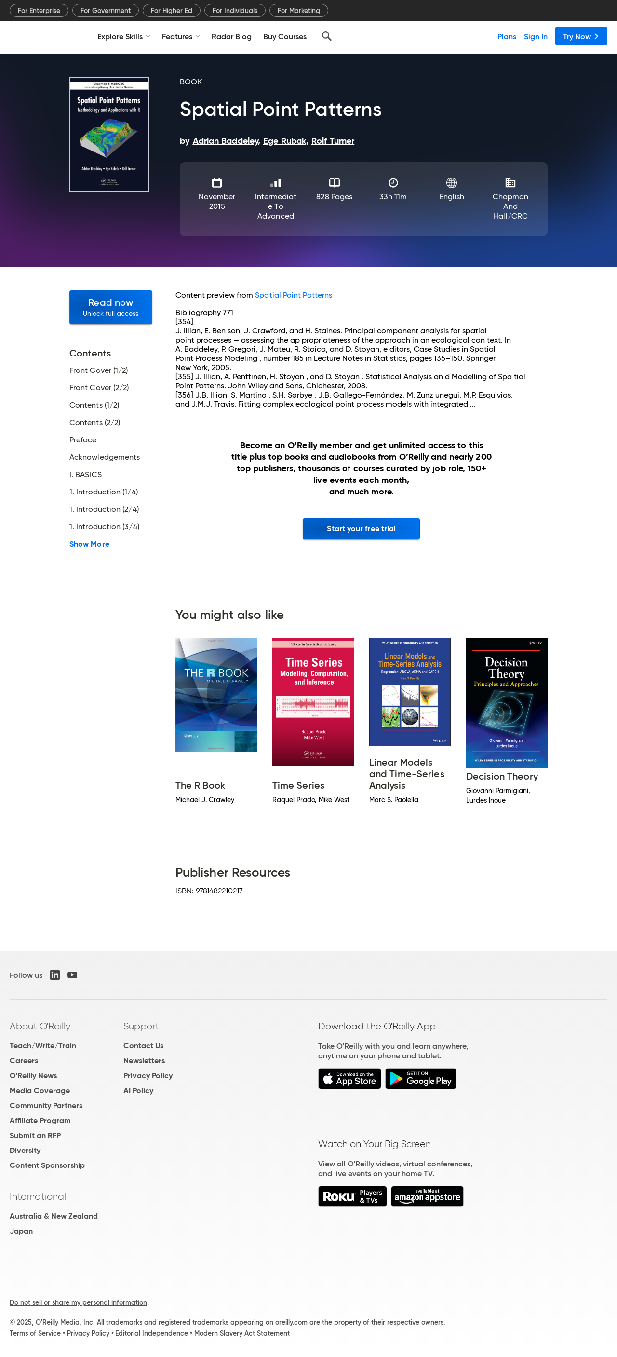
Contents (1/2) (94, 405)
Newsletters (144, 1060)
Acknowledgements (104, 457)
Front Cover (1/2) (98, 370)
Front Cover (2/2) (99, 388)
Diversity (25, 1150)
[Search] (326, 36)
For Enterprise (39, 10)
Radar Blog (232, 36)
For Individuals (235, 10)
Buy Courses (285, 36)
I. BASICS (85, 475)
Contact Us (143, 1046)
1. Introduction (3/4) (104, 527)
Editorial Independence (151, 1333)
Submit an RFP (35, 1135)
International (38, 1196)
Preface (83, 440)
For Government (105, 10)
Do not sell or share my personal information (78, 1302)
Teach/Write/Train (43, 1046)
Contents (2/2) (94, 422)
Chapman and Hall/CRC (511, 206)
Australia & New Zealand (54, 1216)
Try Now (581, 36)
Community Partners (46, 1105)
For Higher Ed (171, 10)
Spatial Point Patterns (293, 295)
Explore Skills (123, 36)
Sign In (536, 36)
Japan (21, 1231)
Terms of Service (35, 1333)
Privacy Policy (148, 1075)
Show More (89, 544)
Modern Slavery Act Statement (242, 1333)
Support (141, 1026)
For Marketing (299, 10)
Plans (506, 36)
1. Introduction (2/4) (104, 509)
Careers (24, 1060)
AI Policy (138, 1090)
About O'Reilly (40, 1026)
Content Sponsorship (47, 1165)
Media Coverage (40, 1090)
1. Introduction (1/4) (103, 492)
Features (181, 36)
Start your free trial (361, 528)
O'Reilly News (33, 1075)
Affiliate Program (40, 1120)
